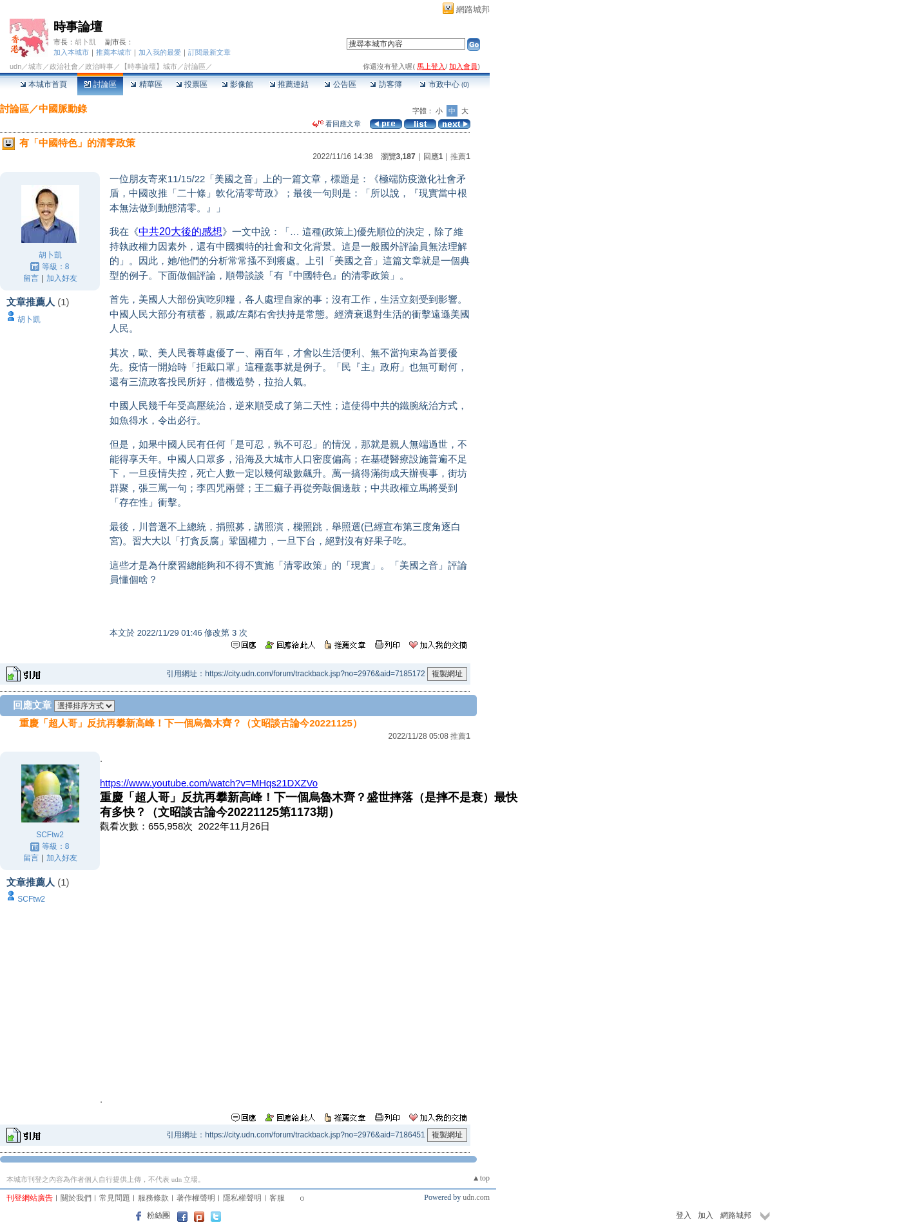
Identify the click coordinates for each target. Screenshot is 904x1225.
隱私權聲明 (242, 1197)
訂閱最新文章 (209, 52)
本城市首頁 (43, 84)
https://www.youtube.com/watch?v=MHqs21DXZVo (209, 782)
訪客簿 (385, 84)
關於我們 (76, 1197)
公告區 (340, 84)
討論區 (100, 84)
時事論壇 (77, 26)
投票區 (191, 84)
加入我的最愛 (160, 52)
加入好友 (61, 278)
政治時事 (99, 66)
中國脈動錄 (63, 108)
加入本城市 (71, 52)
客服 (277, 1197)
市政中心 (444, 84)
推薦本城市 (113, 52)
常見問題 (114, 1197)
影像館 (237, 84)
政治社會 (64, 66)
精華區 (146, 84)
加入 (705, 1215)
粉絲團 (158, 1215)
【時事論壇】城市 (148, 66)
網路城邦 (473, 9)
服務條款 (153, 1197)
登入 (683, 1215)
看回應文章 (337, 124)
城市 (35, 66)
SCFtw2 (50, 834)
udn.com (476, 1197)
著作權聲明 (196, 1197)
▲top (481, 1177)
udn (15, 66)
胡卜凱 (85, 42)
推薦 (460, 156)
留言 (31, 278)
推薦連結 (289, 84)
